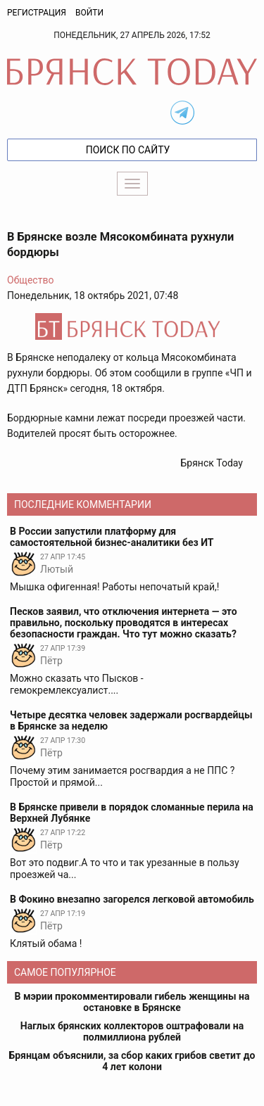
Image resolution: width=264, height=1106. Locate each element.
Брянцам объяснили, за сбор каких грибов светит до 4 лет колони (132, 1061)
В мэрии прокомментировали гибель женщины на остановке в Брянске (132, 1002)
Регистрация (36, 13)
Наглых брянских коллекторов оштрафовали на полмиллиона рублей (132, 1031)
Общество (30, 280)
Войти (89, 13)
